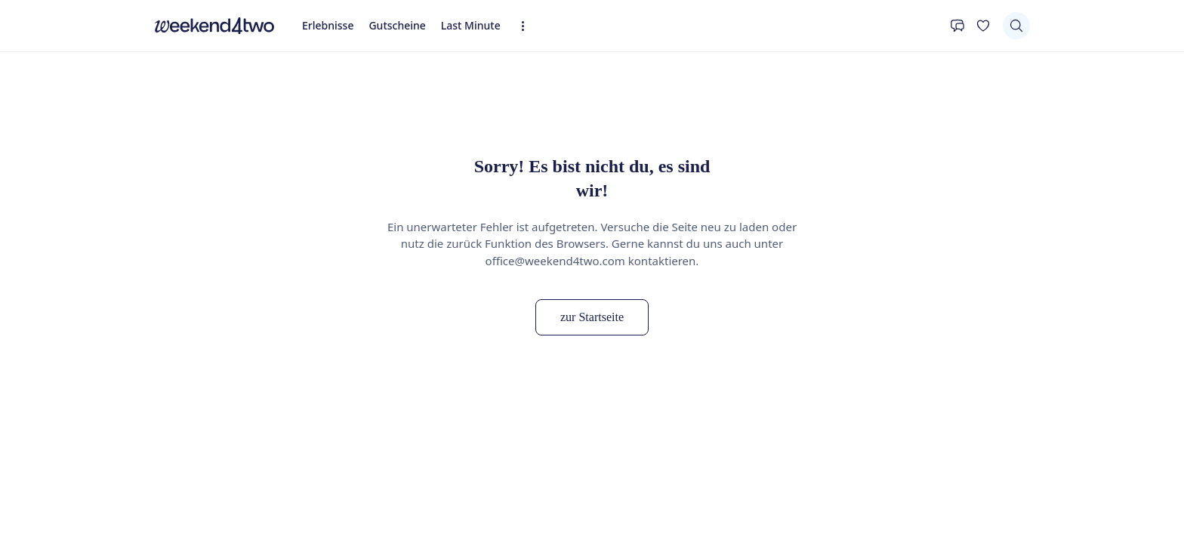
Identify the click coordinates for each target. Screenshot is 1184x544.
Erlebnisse (327, 25)
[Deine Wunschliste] (983, 25)
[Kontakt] (957, 25)
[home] (214, 26)
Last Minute (471, 25)
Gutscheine (396, 25)
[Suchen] (1016, 25)
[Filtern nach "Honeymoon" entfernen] (276, 488)
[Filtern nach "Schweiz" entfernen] (369, 488)
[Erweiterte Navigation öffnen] (527, 26)
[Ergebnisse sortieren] (983, 525)
